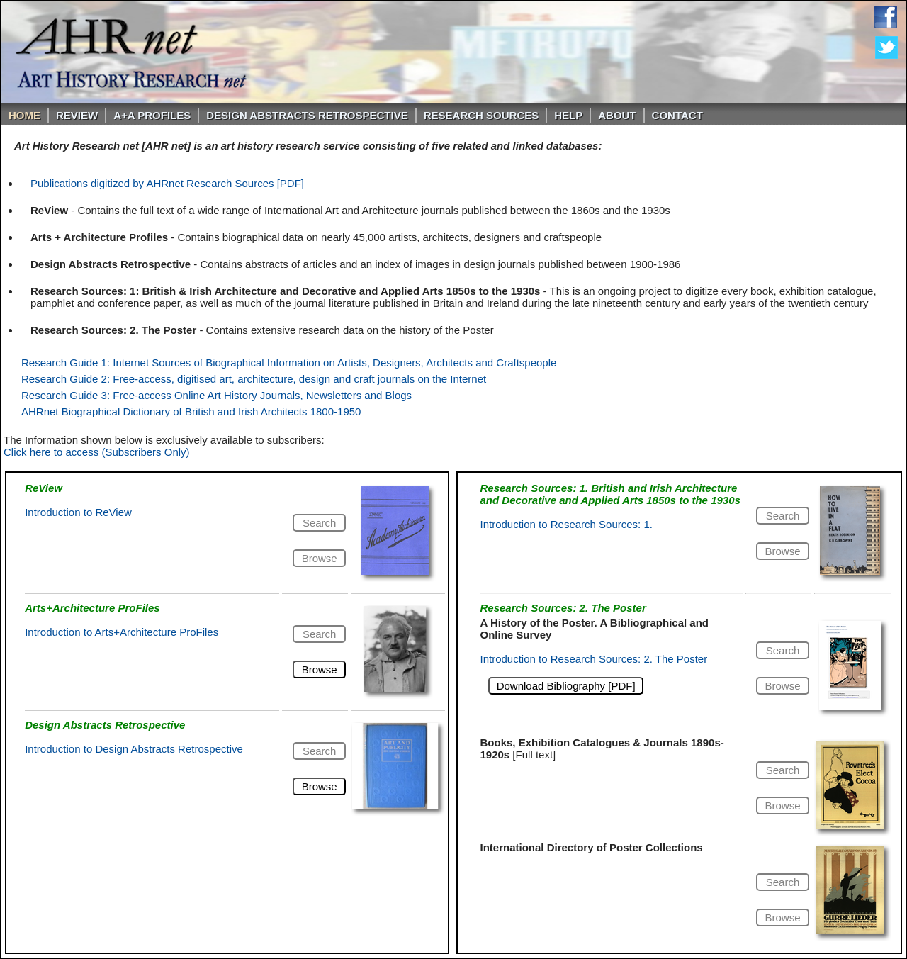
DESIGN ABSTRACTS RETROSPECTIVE (306, 115)
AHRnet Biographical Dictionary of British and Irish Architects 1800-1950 (191, 411)
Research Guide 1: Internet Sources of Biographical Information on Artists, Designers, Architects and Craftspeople (288, 363)
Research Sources (481, 115)
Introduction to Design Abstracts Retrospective (134, 749)
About (617, 115)
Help (568, 115)
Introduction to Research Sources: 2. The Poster (593, 659)
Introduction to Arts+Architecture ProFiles (121, 632)
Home (24, 115)
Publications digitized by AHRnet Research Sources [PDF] (167, 183)
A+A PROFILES (152, 115)
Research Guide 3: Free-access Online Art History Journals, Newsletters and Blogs (216, 395)
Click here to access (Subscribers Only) (97, 452)
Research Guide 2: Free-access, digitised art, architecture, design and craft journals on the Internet (253, 379)
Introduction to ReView (78, 512)
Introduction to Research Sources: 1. (566, 524)
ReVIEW (77, 115)
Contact (677, 115)
